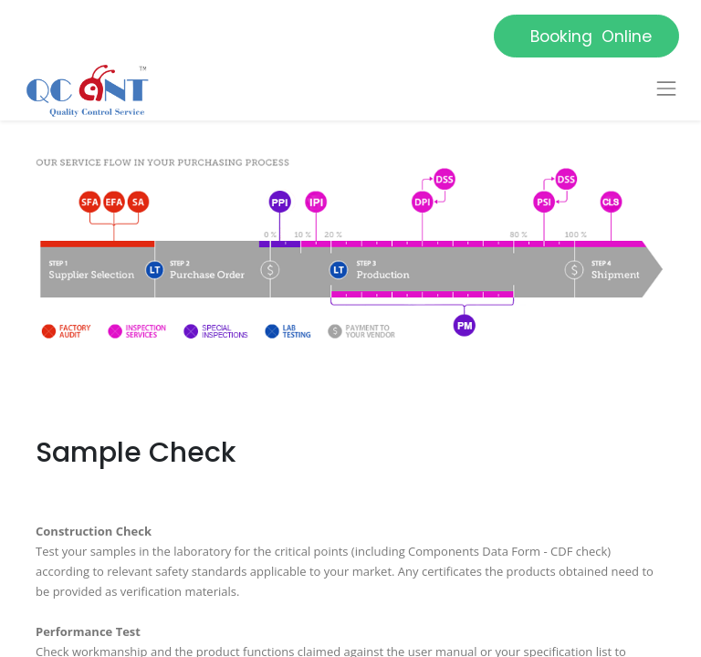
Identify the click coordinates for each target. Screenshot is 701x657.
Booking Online (586, 36)
